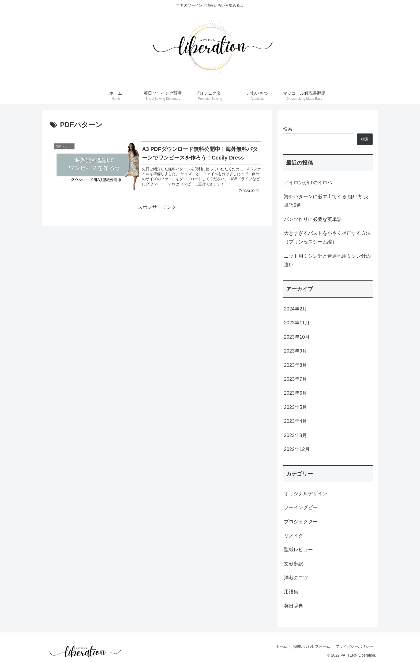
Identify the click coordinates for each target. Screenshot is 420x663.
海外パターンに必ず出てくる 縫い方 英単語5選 (326, 201)
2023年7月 (295, 379)
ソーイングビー (301, 507)
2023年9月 (295, 351)
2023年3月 (295, 435)
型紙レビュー (298, 549)
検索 (287, 129)
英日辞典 (293, 606)
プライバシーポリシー (354, 646)
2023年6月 (295, 393)
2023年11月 (297, 322)
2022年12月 (297, 449)
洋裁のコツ (296, 577)
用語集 (291, 591)
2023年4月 (295, 421)
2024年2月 (295, 309)
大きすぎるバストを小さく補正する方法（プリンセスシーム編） (327, 238)
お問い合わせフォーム (311, 646)
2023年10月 (297, 337)
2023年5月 (295, 407)
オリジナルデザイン (305, 493)
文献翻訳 (293, 563)
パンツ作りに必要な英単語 (313, 219)
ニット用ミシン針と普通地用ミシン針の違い (327, 260)
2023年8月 (295, 365)
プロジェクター (301, 521)
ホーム (281, 646)
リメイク (293, 535)
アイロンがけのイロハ (308, 182)
